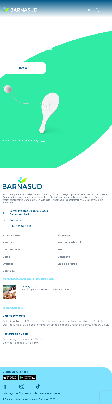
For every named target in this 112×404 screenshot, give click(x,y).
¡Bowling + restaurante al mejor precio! (45, 289)
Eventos (8, 263)
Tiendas (8, 242)
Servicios (9, 271)
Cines (6, 256)
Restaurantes (11, 249)
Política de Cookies (50, 393)
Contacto (15, 220)
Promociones (11, 235)
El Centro (63, 235)
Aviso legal (8, 393)
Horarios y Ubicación (70, 242)
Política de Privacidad (27, 393)
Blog (60, 249)
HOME (24, 68)
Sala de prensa (67, 263)
